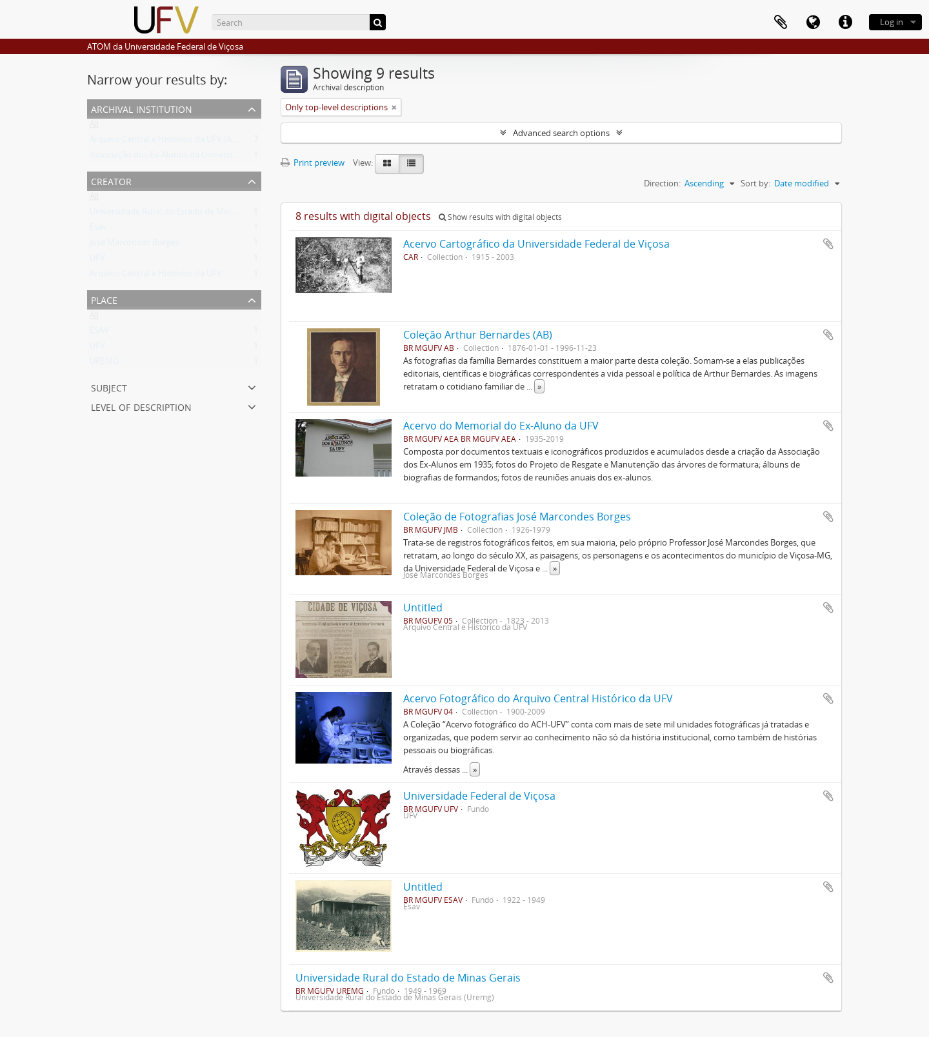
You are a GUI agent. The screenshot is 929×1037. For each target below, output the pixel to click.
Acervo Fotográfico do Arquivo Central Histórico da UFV (538, 698)
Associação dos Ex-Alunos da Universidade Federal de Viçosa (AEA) (216, 157)
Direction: (662, 183)
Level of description (141, 406)
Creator (111, 180)
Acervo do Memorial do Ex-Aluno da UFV (501, 426)
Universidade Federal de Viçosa (479, 796)
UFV (97, 260)
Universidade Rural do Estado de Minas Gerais (408, 978)
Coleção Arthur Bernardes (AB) (477, 335)
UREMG (104, 364)
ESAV (99, 333)
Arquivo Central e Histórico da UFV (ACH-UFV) (177, 142)
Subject (109, 386)
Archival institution (141, 108)
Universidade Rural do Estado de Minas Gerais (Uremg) (194, 214)
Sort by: (755, 183)
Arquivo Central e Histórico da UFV (156, 276)
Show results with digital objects (500, 217)
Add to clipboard (828, 243)
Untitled (423, 607)
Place (104, 299)
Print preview (313, 162)
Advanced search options (561, 133)
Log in (891, 22)
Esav (98, 229)
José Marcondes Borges (134, 245)
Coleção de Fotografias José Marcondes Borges (517, 516)
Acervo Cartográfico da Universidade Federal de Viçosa (536, 244)
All (94, 126)
